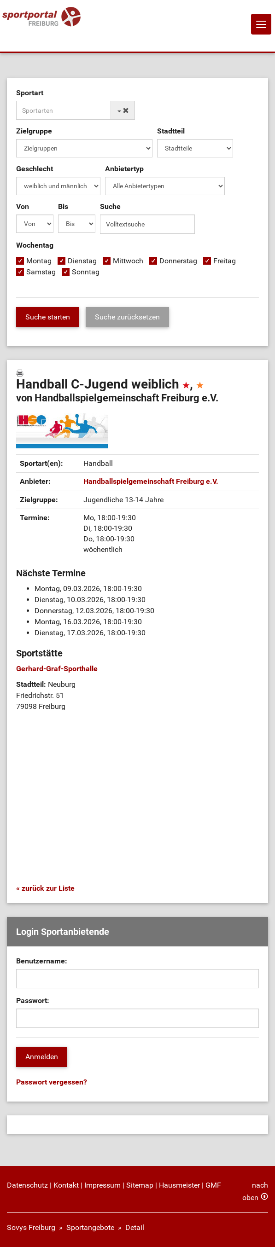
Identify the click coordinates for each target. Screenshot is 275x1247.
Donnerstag (178, 260)
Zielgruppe (34, 131)
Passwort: (32, 1000)
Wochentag (34, 245)
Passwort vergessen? (51, 1082)
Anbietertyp (124, 168)
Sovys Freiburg (31, 1227)
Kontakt (66, 1185)
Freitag (224, 260)
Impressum (102, 1185)
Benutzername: (41, 961)
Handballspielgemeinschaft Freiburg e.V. (150, 481)
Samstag (41, 271)
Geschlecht (34, 168)
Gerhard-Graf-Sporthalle (57, 668)
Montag (39, 260)
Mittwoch (128, 260)
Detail (134, 1227)
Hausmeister (179, 1185)
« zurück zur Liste (45, 888)
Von (22, 206)
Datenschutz (27, 1185)
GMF (213, 1185)
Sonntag (85, 271)
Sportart (29, 92)
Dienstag (82, 260)
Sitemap (139, 1185)
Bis (63, 206)
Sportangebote (90, 1227)
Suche (110, 206)
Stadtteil (171, 131)
